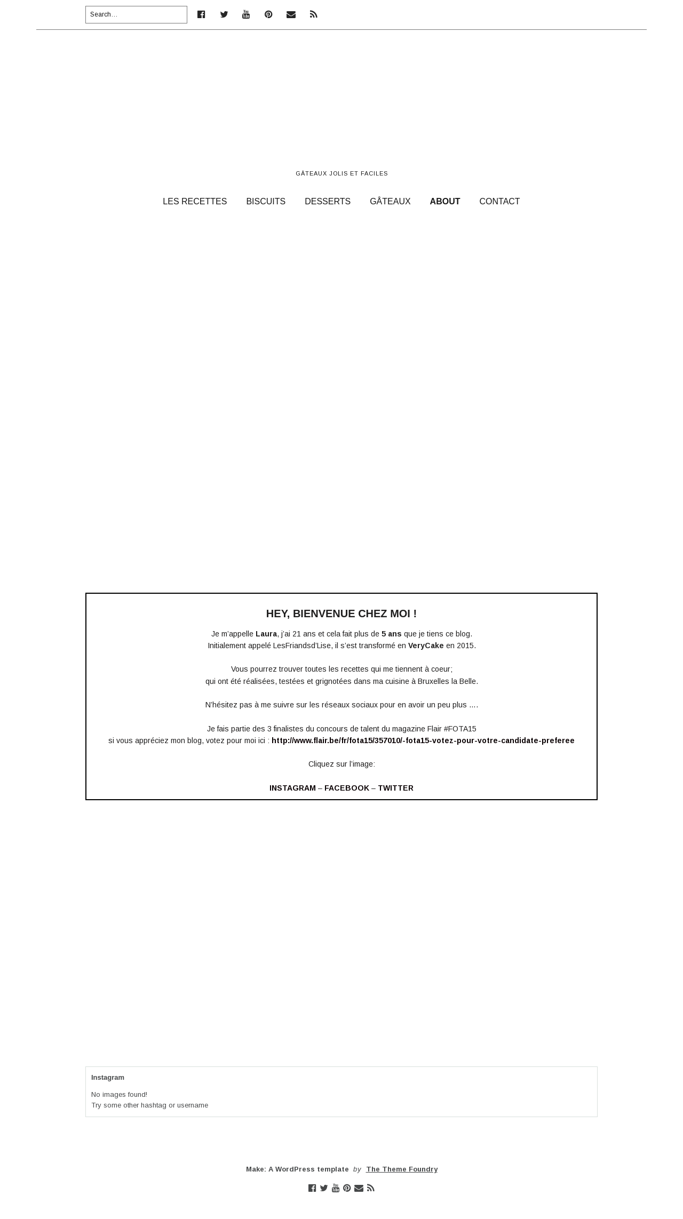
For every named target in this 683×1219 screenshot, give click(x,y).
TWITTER (396, 788)
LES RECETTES (195, 201)
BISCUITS (265, 201)
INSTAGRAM (292, 788)
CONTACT (500, 201)
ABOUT (445, 201)
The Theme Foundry (402, 1169)
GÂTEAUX (390, 201)
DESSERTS (328, 201)
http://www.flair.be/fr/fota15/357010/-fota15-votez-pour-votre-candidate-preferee (423, 740)
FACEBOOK (346, 788)
